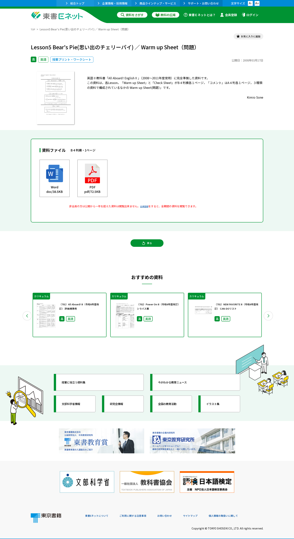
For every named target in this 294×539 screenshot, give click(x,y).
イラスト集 (216, 409)
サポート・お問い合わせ (201, 3)
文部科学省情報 (75, 409)
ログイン (250, 15)
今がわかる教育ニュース (178, 387)
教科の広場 (166, 15)
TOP (34, 29)
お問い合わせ (178, 513)
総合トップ (75, 3)
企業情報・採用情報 (113, 3)
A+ (257, 3)
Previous (25, 320)
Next (269, 320)
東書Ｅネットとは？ (200, 15)
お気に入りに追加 (247, 37)
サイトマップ (207, 513)
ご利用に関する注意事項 (141, 513)
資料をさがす (132, 15)
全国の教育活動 (172, 409)
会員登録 (228, 15)
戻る (147, 247)
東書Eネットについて (99, 513)
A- (250, 3)
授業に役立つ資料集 (79, 387)
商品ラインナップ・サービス (155, 3)
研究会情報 (120, 409)
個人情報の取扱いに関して (245, 513)
